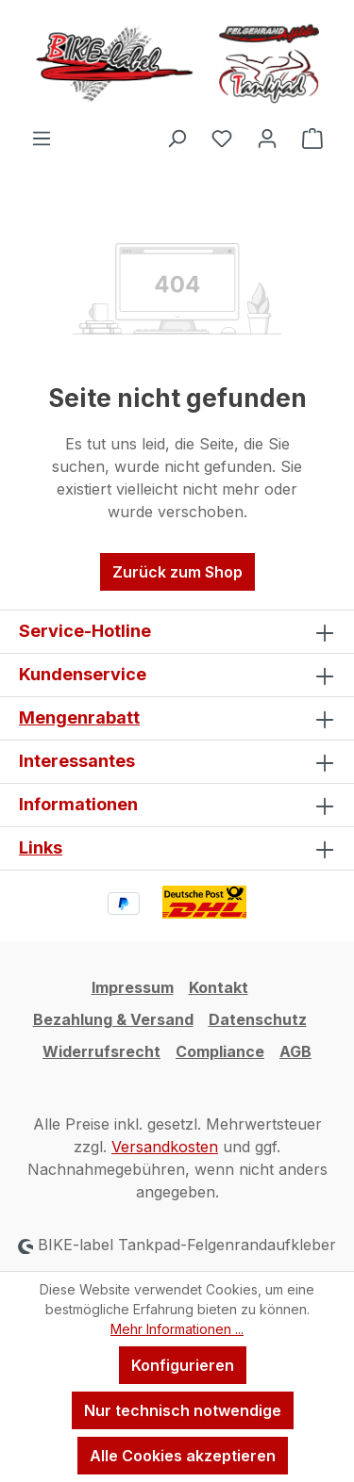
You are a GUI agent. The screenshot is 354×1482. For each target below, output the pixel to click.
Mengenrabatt (79, 717)
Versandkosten (164, 1146)
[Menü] (41, 137)
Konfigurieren (182, 1365)
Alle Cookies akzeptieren (183, 1455)
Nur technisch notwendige (182, 1410)
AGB (295, 1051)
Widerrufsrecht (101, 1051)
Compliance (220, 1051)
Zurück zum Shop (177, 571)
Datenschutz (258, 1019)
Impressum (133, 987)
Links (40, 847)
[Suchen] (176, 137)
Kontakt (218, 987)
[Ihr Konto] (267, 137)
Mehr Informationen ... (177, 1329)
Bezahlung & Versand (113, 1019)
